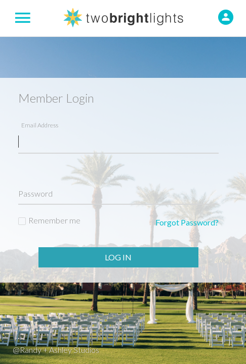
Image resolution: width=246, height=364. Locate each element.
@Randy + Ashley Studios (56, 349)
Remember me (54, 220)
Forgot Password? (187, 222)
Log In (118, 257)
